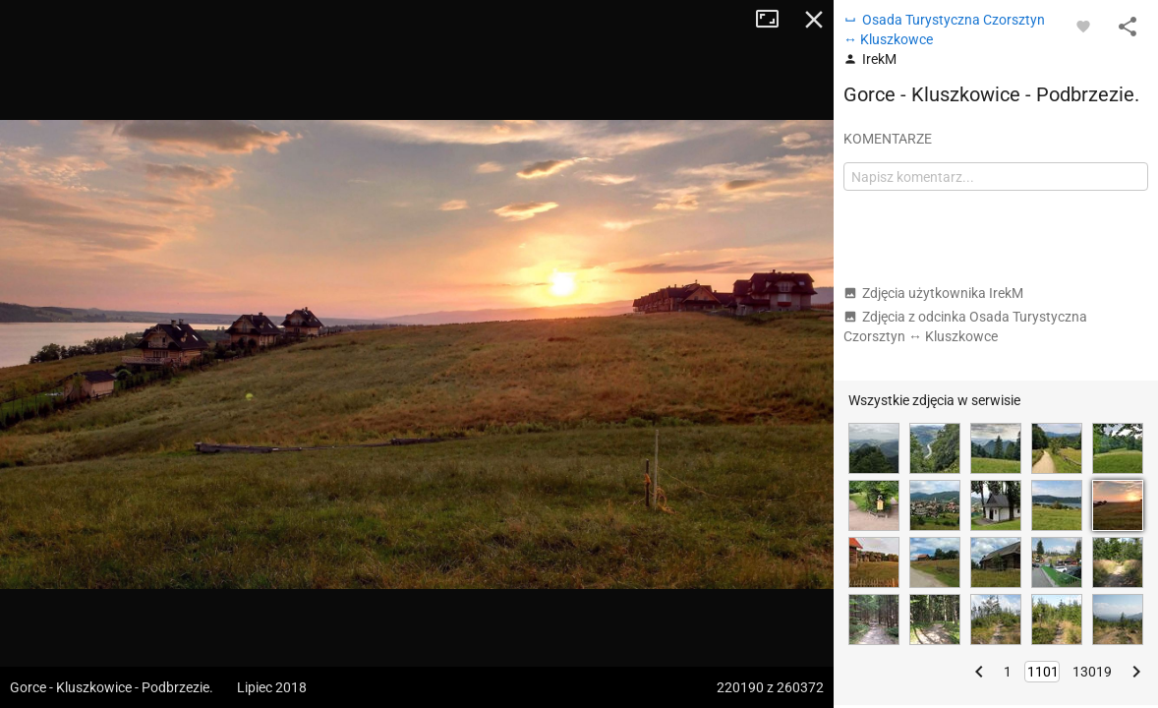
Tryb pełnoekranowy (774, 19)
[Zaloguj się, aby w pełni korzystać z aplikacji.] (1083, 25)
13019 (1092, 671)
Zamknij (814, 19)
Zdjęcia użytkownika (933, 293)
